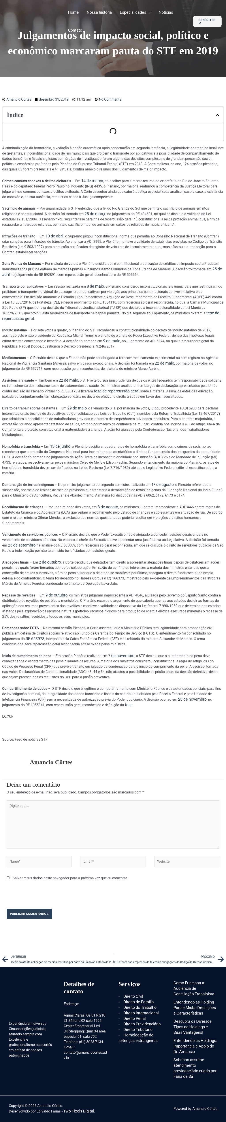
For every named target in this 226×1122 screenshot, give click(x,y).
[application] (148, 12)
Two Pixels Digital (78, 1111)
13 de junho (60, 446)
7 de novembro (121, 655)
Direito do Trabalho (139, 1007)
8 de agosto (108, 507)
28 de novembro (192, 699)
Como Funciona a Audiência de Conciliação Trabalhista (193, 988)
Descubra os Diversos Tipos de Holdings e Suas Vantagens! (192, 1027)
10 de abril (54, 236)
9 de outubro (56, 595)
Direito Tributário (138, 1029)
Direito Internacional (141, 1013)
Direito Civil (133, 996)
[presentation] (40, 897)
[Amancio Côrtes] (32, 21)
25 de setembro (22, 545)
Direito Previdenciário (142, 1024)
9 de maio (111, 340)
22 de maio (164, 363)
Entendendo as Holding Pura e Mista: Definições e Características (194, 1007)
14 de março (92, 180)
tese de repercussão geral (116, 391)
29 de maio (77, 408)
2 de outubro (50, 562)
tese (129, 704)
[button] (217, 115)
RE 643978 (35, 638)
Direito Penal (134, 1018)
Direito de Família (138, 1002)
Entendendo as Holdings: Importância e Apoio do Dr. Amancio (195, 1046)
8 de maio (95, 286)
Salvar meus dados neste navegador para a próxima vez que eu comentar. (70, 878)
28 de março (95, 213)
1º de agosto (162, 484)
